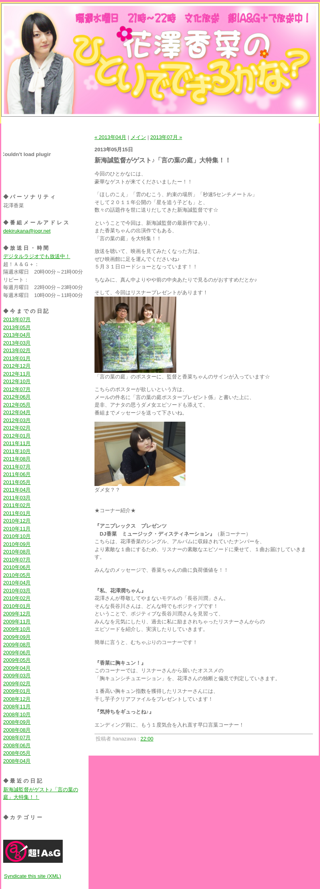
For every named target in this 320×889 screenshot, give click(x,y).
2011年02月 (17, 505)
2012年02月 (17, 428)
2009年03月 (17, 676)
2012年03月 (17, 420)
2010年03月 (17, 591)
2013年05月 (17, 327)
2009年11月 (17, 622)
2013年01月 (17, 358)
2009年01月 (17, 691)
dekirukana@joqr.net (26, 231)
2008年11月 (17, 707)
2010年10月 (17, 536)
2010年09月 (17, 544)
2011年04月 (17, 490)
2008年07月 (17, 738)
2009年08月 (17, 645)
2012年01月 (17, 436)
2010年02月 (17, 598)
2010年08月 (17, 552)
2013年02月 (17, 350)
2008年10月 (17, 714)
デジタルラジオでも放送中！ (36, 256)
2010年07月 (17, 560)
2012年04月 (17, 412)
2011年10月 (17, 451)
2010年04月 (17, 583)
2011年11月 (17, 443)
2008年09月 (17, 722)
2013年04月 (17, 335)
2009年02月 (17, 684)
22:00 (147, 739)
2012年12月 (17, 366)
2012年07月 (17, 389)
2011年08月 (17, 459)
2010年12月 (17, 521)
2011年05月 (17, 482)
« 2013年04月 (110, 137)
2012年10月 (17, 381)
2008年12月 (17, 699)
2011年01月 (17, 513)
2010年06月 (17, 567)
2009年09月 (17, 637)
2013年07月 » (166, 137)
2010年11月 (17, 529)
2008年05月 (17, 753)
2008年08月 (17, 730)
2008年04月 (17, 761)
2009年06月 (17, 653)
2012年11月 (17, 374)
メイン (138, 137)
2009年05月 (17, 660)
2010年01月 (17, 606)
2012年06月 (17, 397)
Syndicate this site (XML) (32, 876)
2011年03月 (17, 498)
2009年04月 (17, 668)
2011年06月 (17, 474)
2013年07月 (17, 319)
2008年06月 (17, 745)
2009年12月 (17, 614)
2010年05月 (17, 575)
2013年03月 (17, 343)
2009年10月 (17, 629)
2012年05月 (17, 405)
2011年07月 (17, 467)
